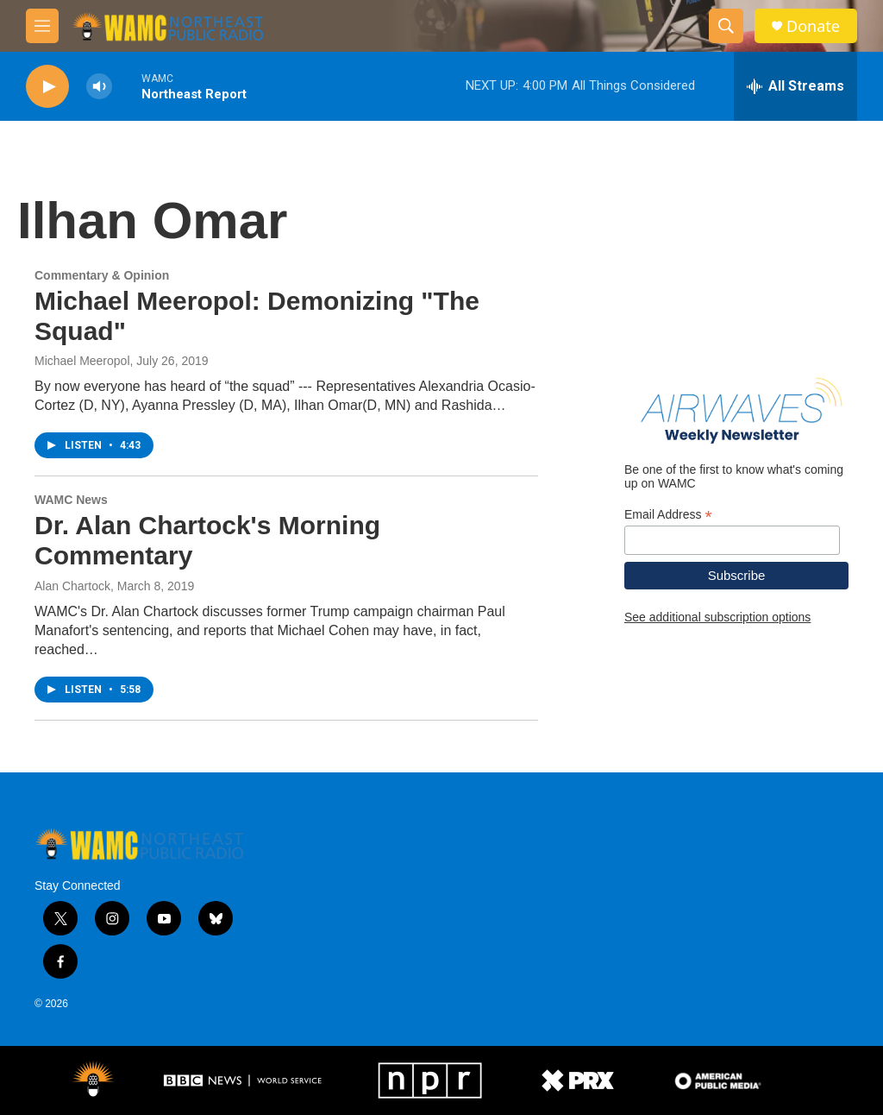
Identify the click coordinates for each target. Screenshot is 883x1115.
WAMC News (71, 500)
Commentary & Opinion (101, 275)
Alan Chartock (72, 586)
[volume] (99, 86)
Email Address (668, 515)
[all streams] (795, 86)
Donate (813, 26)
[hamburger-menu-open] (42, 26)
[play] (47, 87)
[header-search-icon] (726, 26)
